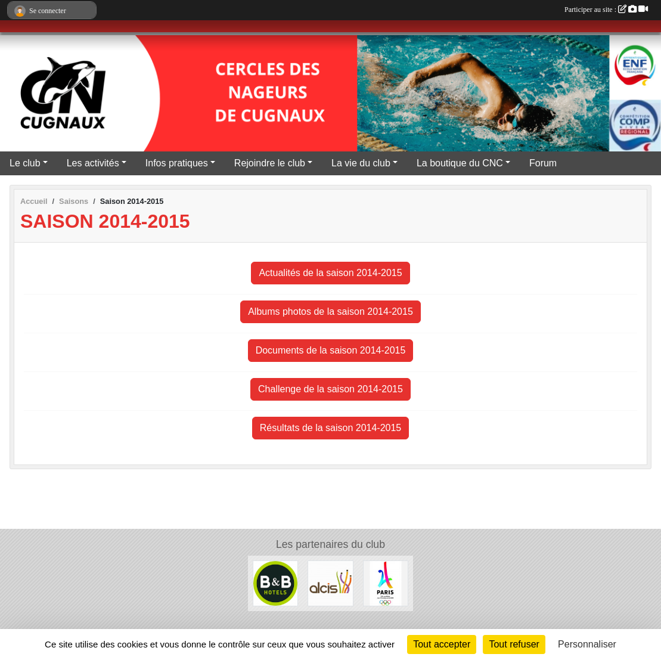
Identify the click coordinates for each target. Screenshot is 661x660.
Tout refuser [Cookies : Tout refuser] (514, 644)
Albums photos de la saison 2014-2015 (330, 311)
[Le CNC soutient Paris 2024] (385, 583)
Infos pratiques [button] (176, 163)
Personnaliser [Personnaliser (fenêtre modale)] (587, 644)
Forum (543, 163)
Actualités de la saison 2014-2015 (330, 273)
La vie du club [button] (360, 163)
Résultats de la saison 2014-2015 (331, 428)
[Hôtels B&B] (275, 583)
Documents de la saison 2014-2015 (331, 350)
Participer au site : (606, 9)
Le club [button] (25, 163)
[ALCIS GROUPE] (330, 583)
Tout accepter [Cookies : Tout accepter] (441, 644)
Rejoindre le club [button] (269, 163)
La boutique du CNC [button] (460, 163)
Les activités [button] (93, 163)
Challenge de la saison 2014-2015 (330, 389)
